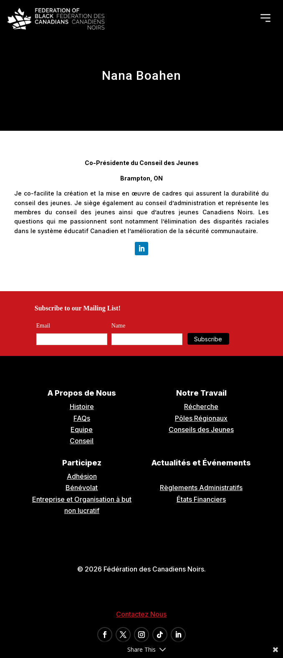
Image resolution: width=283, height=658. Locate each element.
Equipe (82, 429)
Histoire (82, 406)
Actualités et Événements (201, 462)
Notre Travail (201, 393)
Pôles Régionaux (201, 418)
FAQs (81, 418)
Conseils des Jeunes (201, 429)
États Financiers (201, 499)
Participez (81, 462)
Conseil (81, 441)
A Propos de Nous (82, 393)
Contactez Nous (141, 614)
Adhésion (82, 476)
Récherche (201, 406)
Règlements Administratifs (201, 487)
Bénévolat (82, 487)
